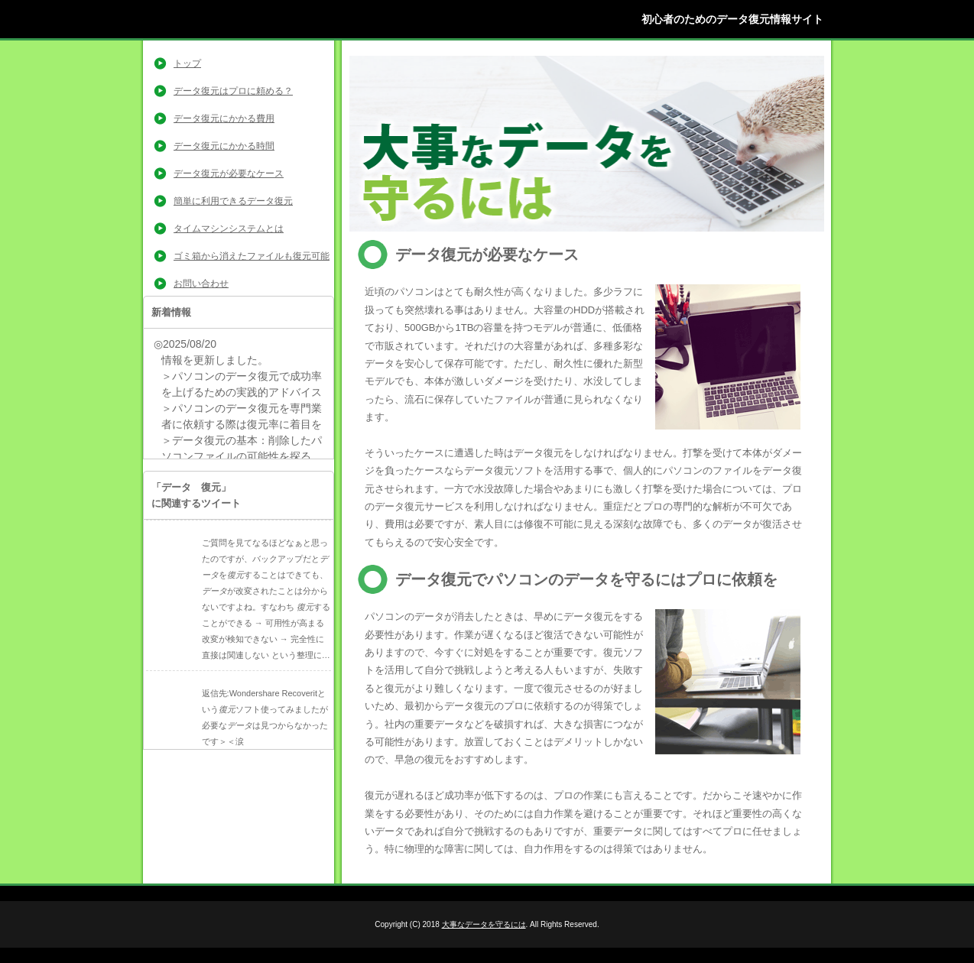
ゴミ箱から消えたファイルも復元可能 (252, 256)
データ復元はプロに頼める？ (233, 91)
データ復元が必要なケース (229, 173)
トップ (187, 63)
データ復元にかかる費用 (224, 118)
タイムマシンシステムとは (229, 228)
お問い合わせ (201, 283)
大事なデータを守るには (484, 924)
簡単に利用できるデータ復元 (233, 201)
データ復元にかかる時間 (224, 146)
